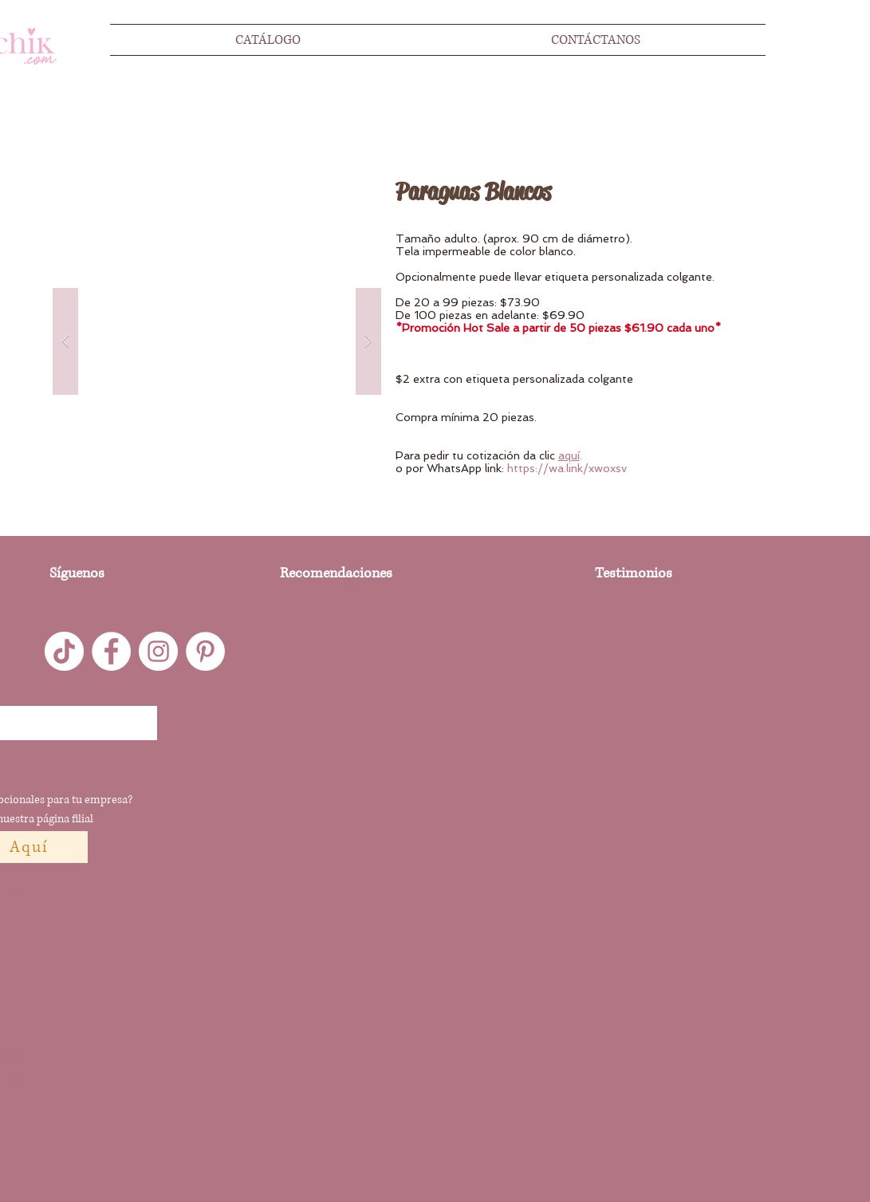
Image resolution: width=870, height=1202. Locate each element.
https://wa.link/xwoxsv (567, 468)
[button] (217, 341)
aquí (569, 455)
